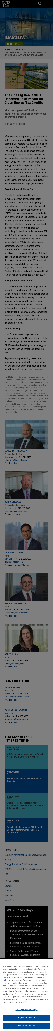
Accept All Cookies (26, 1027)
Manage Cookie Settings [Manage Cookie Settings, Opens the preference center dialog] (27, 1011)
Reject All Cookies (26, 1019)
